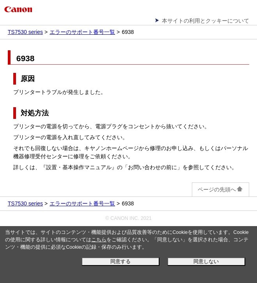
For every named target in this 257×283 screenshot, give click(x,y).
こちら (98, 239)
